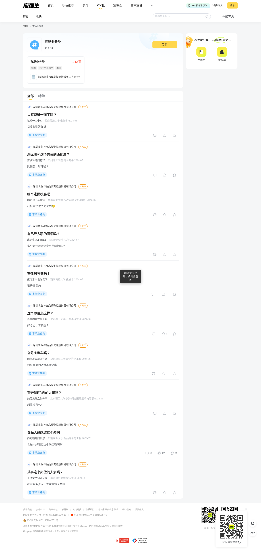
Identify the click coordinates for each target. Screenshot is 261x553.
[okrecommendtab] (101, 5)
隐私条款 (53, 509)
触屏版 (65, 509)
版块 (39, 16)
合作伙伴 (40, 509)
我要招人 (217, 5)
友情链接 (77, 509)
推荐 (26, 16)
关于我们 (27, 509)
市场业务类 (38, 135)
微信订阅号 (209, 528)
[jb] (121, 541)
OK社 (25, 26)
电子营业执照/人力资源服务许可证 (89, 515)
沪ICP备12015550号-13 (54, 515)
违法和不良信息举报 (108, 509)
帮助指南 (126, 509)
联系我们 (90, 509)
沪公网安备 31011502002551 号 (40, 520)
